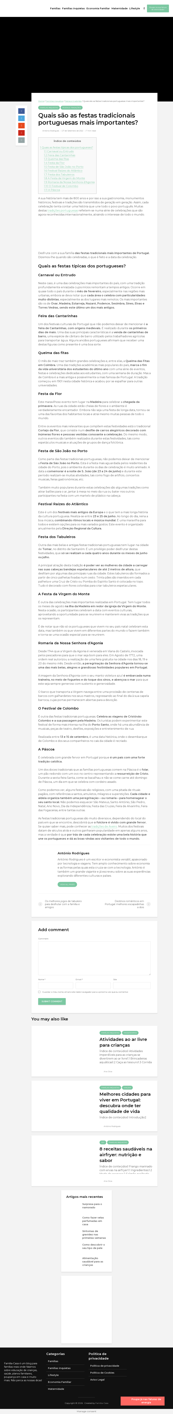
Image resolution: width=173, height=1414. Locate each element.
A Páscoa (52, 189)
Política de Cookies (102, 1372)
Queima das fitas (56, 159)
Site (115, 979)
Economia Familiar (98, 8)
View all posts (67, 884)
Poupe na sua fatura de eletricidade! (158, 8)
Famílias (55, 8)
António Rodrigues (48, 131)
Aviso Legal (97, 1379)
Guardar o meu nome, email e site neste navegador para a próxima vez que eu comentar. (85, 992)
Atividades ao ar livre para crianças (123, 1042)
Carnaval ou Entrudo (59, 151)
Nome (41, 979)
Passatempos (130, 1033)
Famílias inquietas (73, 8)
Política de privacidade (104, 1365)
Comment (43, 939)
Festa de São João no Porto (63, 166)
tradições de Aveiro (104, 826)
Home (41, 101)
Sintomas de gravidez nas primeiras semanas (94, 1234)
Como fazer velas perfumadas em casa (93, 1221)
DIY (102, 1142)
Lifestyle (134, 8)
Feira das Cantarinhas (59, 155)
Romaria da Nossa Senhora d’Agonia (69, 182)
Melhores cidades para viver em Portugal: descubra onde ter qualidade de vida (125, 1102)
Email (79, 979)
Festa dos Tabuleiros (59, 174)
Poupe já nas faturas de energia (146, 1401)
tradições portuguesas (62, 210)
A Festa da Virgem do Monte (64, 178)
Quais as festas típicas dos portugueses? (66, 147)
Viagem (127, 1088)
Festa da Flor (54, 162)
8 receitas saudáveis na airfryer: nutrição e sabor (126, 1154)
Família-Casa (101, 1403)
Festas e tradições (73, 101)
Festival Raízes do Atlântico (63, 170)
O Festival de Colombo (61, 186)
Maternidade (120, 8)
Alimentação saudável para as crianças (92, 1262)
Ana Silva (106, 1071)
